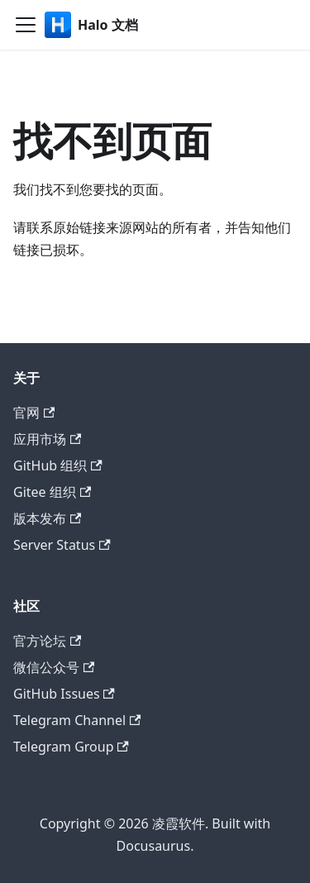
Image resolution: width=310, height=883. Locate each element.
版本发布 (47, 518)
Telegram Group (71, 746)
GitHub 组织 (58, 465)
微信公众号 (53, 667)
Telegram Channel (77, 720)
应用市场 (47, 439)
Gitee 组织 (52, 492)
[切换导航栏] (25, 24)
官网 (34, 412)
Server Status (62, 545)
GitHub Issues (64, 694)
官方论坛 (47, 641)
